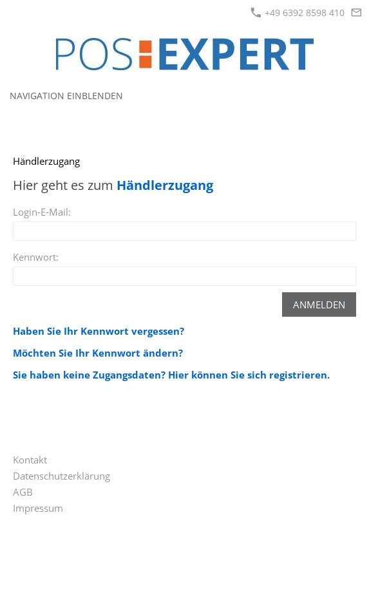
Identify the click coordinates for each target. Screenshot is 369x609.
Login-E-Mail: (42, 211)
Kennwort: (36, 256)
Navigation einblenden (66, 95)
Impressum (38, 507)
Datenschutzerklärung (61, 475)
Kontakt (30, 459)
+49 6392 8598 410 (298, 12)
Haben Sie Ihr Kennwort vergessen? (98, 330)
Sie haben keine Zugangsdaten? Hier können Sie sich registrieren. (171, 374)
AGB (23, 491)
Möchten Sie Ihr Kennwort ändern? (98, 352)
